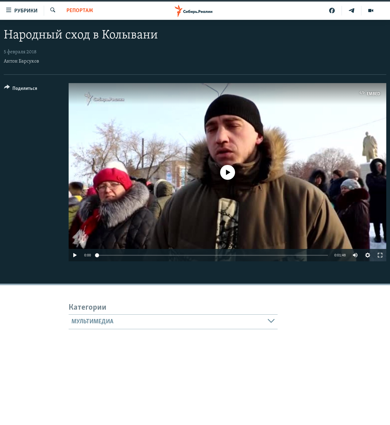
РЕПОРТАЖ (79, 11)
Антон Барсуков (21, 61)
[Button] (20, 89)
